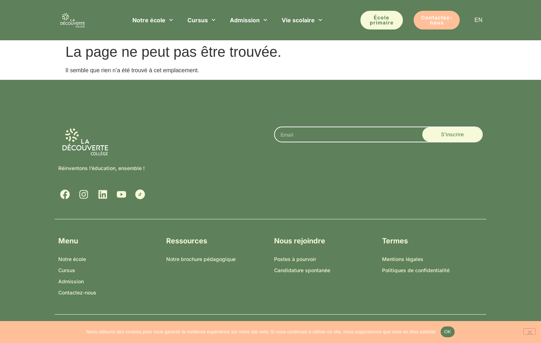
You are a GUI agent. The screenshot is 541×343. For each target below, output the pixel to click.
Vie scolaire (302, 20)
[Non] (529, 331)
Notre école (152, 20)
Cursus (201, 20)
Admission (248, 20)
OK (447, 331)
